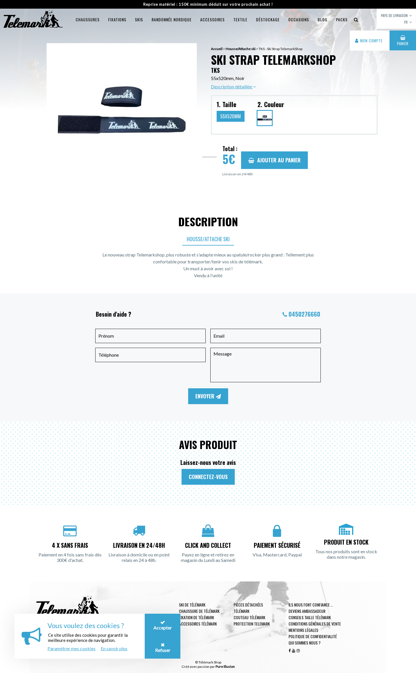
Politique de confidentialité (313, 636)
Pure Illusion (225, 666)
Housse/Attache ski (208, 239)
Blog (322, 19)
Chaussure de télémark (199, 611)
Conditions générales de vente (315, 624)
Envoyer (208, 396)
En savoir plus (114, 648)
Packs (342, 19)
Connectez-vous (208, 476)
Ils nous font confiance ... (311, 605)
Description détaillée (233, 86)
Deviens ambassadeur (307, 611)
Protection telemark (252, 624)
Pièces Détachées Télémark (248, 608)
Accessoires (212, 19)
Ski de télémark (192, 605)
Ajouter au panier (274, 160)
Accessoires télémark (198, 624)
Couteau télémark (249, 617)
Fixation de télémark (196, 617)
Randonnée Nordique (172, 19)
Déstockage (268, 19)
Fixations (117, 19)
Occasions (298, 19)
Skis (139, 19)
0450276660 (304, 314)
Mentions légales (303, 630)
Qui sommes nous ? (304, 643)
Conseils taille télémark (310, 617)
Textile (240, 19)
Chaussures (88, 19)
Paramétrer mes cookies (71, 648)
